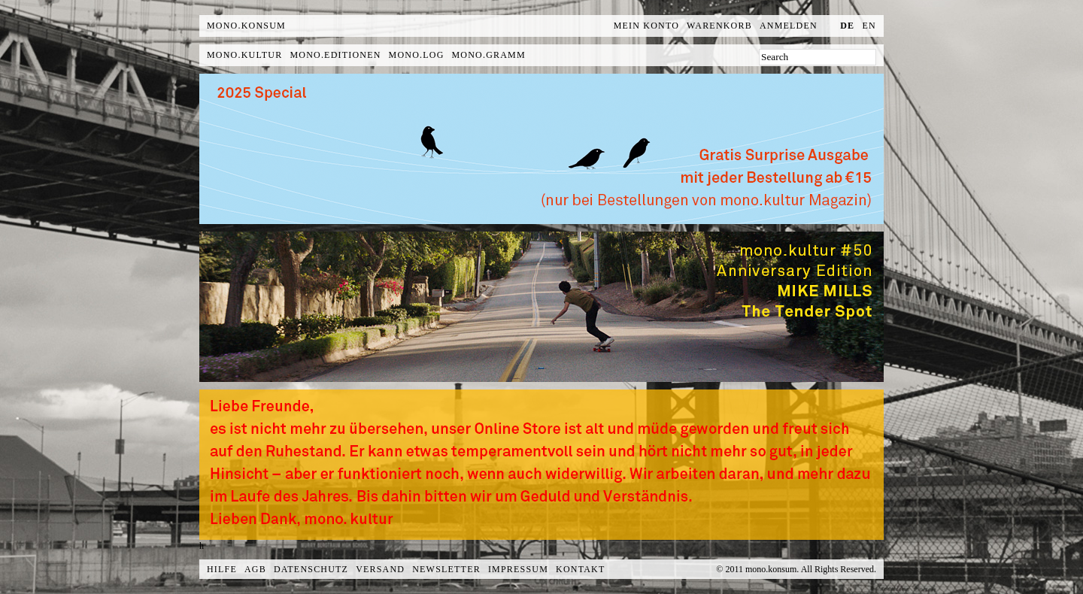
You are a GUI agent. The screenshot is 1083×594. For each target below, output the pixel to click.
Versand (380, 569)
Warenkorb (719, 25)
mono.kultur (244, 55)
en (869, 25)
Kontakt (580, 569)
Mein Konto (646, 25)
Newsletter (446, 569)
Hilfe (222, 569)
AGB (255, 569)
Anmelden (789, 25)
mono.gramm (489, 55)
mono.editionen (335, 55)
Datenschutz (311, 569)
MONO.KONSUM (246, 25)
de (847, 25)
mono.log (416, 55)
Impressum (518, 569)
